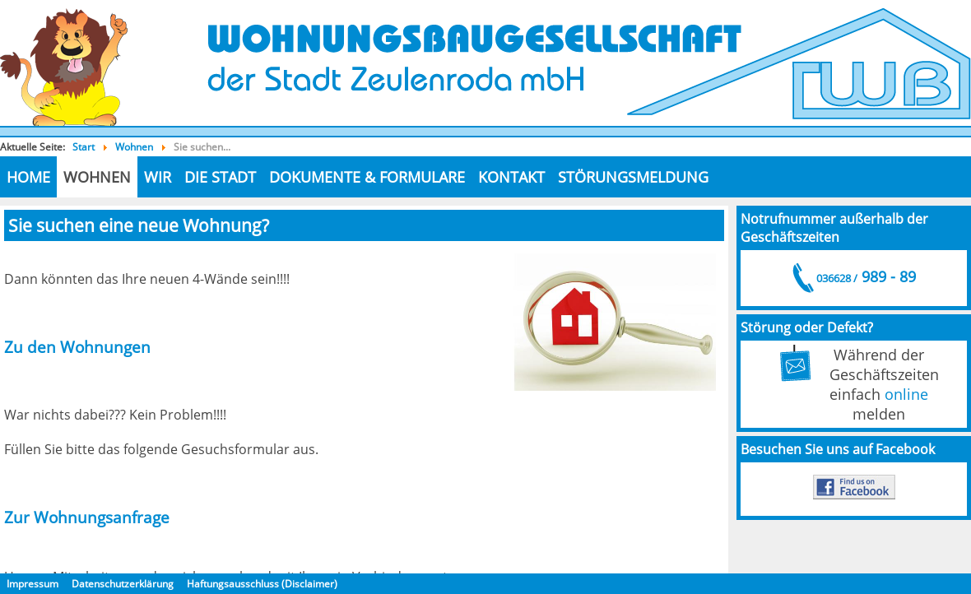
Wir (157, 177)
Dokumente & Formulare (367, 177)
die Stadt (220, 177)
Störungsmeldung (633, 177)
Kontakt (511, 177)
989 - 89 (865, 276)
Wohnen (97, 177)
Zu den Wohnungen (77, 346)
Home (28, 177)
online (906, 394)
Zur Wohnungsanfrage (87, 517)
